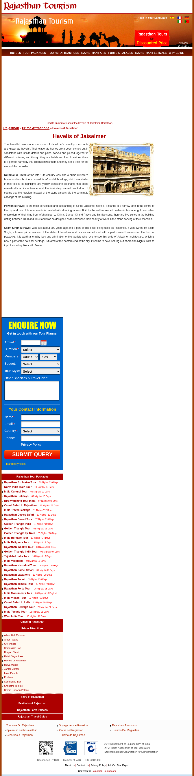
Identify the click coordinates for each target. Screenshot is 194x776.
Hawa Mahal (11, 664)
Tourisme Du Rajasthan (20, 725)
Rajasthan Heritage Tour (19, 607)
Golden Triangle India (17, 523)
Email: (9, 424)
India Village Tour (15, 597)
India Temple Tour (15, 611)
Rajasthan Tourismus (124, 725)
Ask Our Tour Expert (118, 765)
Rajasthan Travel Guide (32, 716)
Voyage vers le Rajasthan (74, 725)
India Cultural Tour (16, 491)
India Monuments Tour (18, 593)
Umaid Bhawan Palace (16, 690)
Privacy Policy (98, 765)
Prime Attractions (35, 128)
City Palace (10, 643)
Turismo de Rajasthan (72, 735)
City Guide (176, 53)
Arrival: (10, 342)
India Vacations (13, 560)
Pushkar (8, 677)
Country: (11, 430)
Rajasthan (11, 128)
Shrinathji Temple (13, 685)
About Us (183, 43)
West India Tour (14, 616)
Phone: (9, 438)
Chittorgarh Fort (12, 648)
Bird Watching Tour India (19, 500)
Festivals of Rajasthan (32, 703)
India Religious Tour (16, 542)
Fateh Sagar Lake (13, 656)
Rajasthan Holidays (16, 496)
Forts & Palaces (120, 53)
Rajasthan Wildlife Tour (18, 547)
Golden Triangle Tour (17, 528)
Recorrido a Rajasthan (19, 735)
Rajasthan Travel (14, 579)
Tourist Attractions (63, 53)
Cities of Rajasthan (32, 621)
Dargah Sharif (11, 652)
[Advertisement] (82, 88)
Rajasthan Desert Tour (18, 519)
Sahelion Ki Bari (12, 681)
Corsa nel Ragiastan (71, 730)
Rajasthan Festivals (150, 53)
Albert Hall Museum (14, 635)
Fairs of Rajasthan (32, 696)
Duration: (11, 349)
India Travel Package (17, 510)
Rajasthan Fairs (93, 53)
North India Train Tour (17, 487)
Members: (12, 356)
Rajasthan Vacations (17, 574)
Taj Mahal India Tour (16, 556)
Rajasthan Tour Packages (32, 476)
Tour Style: (12, 371)
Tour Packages (34, 53)
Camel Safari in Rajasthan (20, 505)
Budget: (10, 363)
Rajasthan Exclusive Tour (20, 482)
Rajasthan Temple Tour (18, 584)
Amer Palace (11, 639)
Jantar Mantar (11, 669)
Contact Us (183, 46)
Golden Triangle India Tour (20, 551)
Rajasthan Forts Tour (17, 588)
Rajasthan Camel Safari (18, 570)
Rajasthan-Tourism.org (104, 771)
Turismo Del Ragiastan (125, 730)
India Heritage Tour (16, 537)
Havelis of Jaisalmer (15, 660)
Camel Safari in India (17, 602)
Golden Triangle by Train (19, 533)
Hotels (15, 53)
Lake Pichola (11, 673)
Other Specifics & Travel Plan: (26, 378)
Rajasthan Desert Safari (19, 514)
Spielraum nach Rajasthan (21, 730)
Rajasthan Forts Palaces (32, 710)
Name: (9, 417)
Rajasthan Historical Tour (20, 565)
